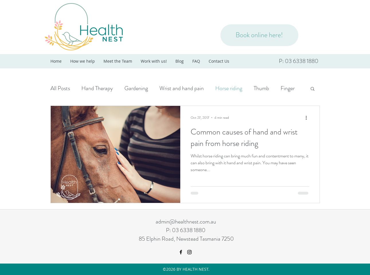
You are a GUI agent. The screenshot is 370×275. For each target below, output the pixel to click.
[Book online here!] (259, 35)
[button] (312, 89)
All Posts (60, 88)
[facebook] (181, 252)
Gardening (136, 88)
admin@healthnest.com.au (186, 221)
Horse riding (228, 88)
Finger (288, 88)
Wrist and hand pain (181, 88)
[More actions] (308, 117)
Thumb (261, 88)
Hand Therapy (97, 88)
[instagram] (189, 252)
